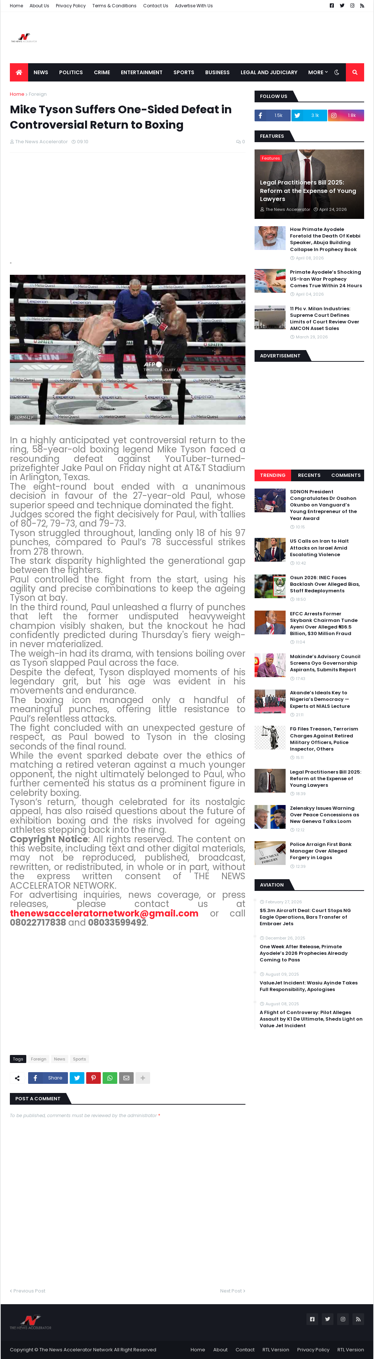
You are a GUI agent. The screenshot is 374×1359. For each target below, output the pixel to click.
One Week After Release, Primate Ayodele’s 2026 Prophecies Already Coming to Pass (304, 953)
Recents (309, 475)
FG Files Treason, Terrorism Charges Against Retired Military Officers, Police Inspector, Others (324, 739)
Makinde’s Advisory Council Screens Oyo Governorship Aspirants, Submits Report (325, 663)
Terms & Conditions (114, 6)
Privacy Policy (71, 6)
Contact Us (155, 6)
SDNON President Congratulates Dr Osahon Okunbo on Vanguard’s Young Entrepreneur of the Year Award (323, 505)
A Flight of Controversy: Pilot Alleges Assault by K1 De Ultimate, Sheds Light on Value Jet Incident (311, 1019)
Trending (273, 475)
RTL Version (276, 1349)
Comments (346, 475)
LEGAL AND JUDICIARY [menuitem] (269, 72)
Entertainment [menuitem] (142, 72)
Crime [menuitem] (102, 72)
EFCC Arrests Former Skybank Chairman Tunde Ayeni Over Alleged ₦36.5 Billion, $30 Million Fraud (324, 624)
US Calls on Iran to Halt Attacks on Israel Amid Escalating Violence (319, 548)
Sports (79, 1059)
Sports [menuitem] (183, 72)
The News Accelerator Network (76, 1349)
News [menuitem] (41, 72)
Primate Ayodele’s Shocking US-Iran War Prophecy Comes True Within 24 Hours (326, 279)
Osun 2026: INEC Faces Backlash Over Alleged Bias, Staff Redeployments (325, 584)
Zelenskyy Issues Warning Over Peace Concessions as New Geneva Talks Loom (324, 815)
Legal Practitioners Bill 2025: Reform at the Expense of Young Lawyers (308, 191)
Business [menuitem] (217, 72)
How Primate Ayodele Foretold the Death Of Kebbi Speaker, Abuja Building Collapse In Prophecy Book (325, 239)
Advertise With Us (194, 6)
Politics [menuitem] (71, 72)
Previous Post (29, 1290)
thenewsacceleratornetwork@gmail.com (104, 913)
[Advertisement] (231, 37)
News (59, 1059)
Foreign (38, 94)
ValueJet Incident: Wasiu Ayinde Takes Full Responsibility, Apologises (309, 986)
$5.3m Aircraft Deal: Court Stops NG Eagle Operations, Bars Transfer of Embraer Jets (305, 917)
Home (16, 6)
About (220, 1349)
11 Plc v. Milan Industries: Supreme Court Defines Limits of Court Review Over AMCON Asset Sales (324, 318)
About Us (39, 6)
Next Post (231, 1290)
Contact (245, 1349)
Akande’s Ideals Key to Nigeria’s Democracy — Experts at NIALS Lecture (320, 699)
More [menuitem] (315, 72)
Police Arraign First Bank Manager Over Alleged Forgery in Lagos (321, 851)
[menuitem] (19, 72)
